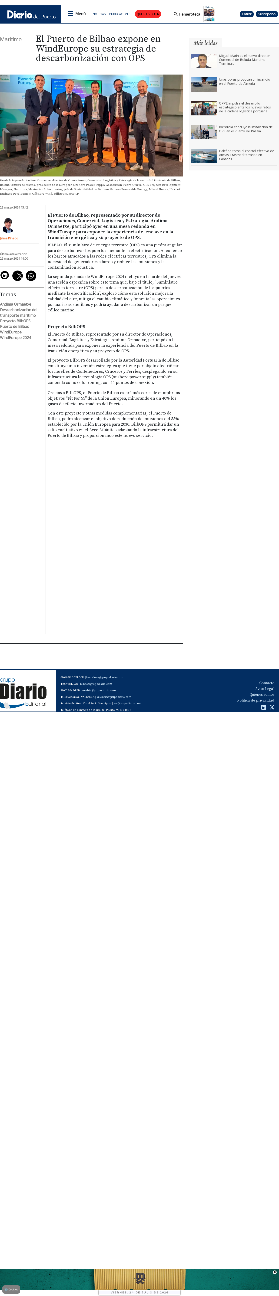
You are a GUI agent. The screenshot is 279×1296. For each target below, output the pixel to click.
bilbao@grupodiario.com (96, 684)
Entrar (246, 14)
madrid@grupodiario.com (99, 690)
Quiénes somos (261, 694)
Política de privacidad (255, 700)
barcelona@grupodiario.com (104, 677)
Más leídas (205, 43)
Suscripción (267, 14)
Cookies (11, 1289)
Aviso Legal (264, 688)
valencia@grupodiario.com (114, 697)
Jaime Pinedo (9, 238)
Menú (80, 13)
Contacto (266, 683)
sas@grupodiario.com (128, 703)
